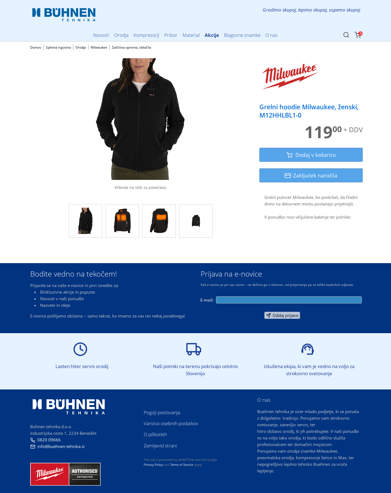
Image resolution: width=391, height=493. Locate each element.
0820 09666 (45, 439)
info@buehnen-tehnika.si (57, 446)
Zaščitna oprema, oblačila (131, 47)
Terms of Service (181, 465)
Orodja (81, 47)
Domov (35, 47)
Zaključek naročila (311, 175)
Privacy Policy (153, 465)
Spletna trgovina (58, 47)
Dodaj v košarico (311, 154)
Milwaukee (99, 47)
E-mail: (206, 300)
